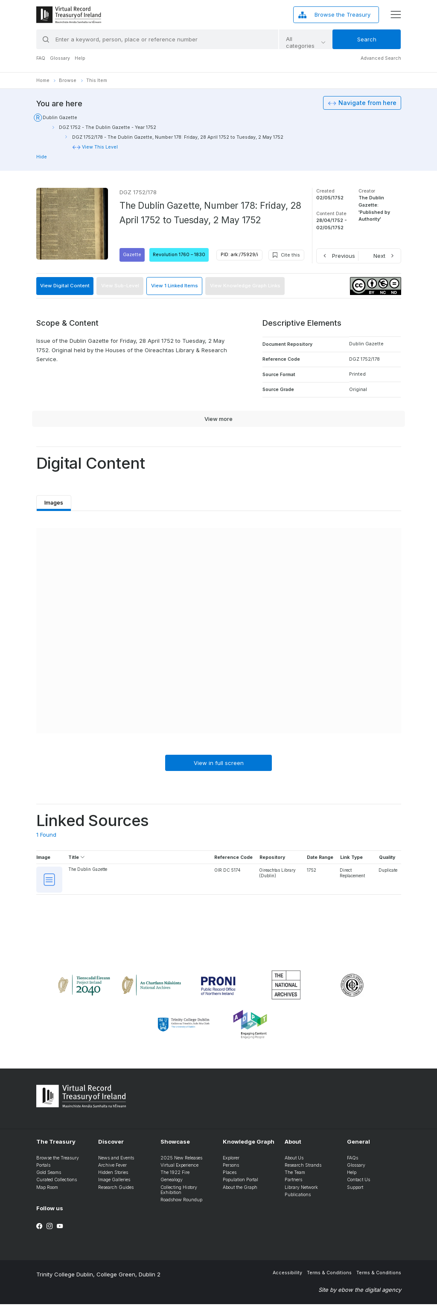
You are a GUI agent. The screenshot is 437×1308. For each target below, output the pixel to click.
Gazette (132, 254)
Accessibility (287, 1276)
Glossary (60, 58)
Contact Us (358, 1183)
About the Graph (240, 1191)
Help (80, 58)
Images (55, 500)
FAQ (40, 58)
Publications (298, 1198)
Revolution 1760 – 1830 (179, 254)
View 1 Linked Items (174, 286)
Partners (293, 1183)
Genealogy (171, 1183)
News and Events (116, 1161)
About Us (294, 1161)
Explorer (231, 1161)
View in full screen (219, 763)
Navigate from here (367, 103)
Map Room (47, 1191)
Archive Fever (112, 1168)
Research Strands (303, 1168)
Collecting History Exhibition (178, 1193)
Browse (67, 80)
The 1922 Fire (174, 1176)
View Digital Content (65, 286)
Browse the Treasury (57, 1161)
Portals (43, 1168)
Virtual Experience (179, 1168)
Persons (231, 1168)
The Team (295, 1176)
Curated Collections (56, 1183)
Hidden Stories (113, 1176)
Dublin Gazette (60, 117)
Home (43, 80)
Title (77, 858)
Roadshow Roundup (181, 1203)
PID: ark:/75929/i (239, 254)
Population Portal (240, 1183)
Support (355, 1191)
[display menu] (395, 14)
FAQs (352, 1161)
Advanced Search (381, 58)
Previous (343, 255)
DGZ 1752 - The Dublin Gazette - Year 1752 (107, 127)
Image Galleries (114, 1183)
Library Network (301, 1191)
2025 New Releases (181, 1161)
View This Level (100, 147)
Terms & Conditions (329, 1276)
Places (229, 1176)
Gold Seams (48, 1176)
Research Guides (116, 1191)
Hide (41, 157)
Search (366, 39)
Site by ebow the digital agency (359, 1293)
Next (379, 255)
